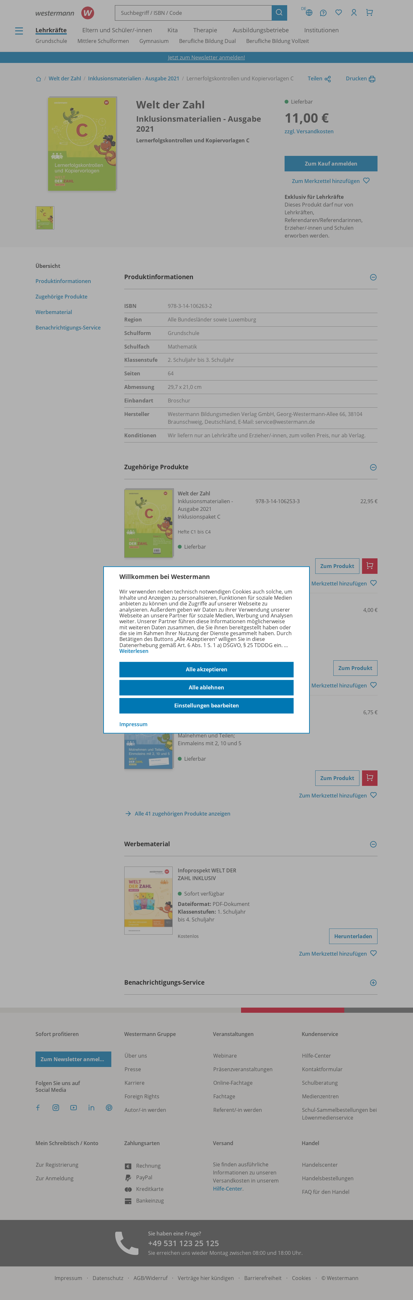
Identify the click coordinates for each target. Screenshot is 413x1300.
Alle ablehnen (206, 687)
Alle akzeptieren (206, 669)
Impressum (133, 723)
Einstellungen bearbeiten (206, 705)
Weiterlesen (133, 651)
